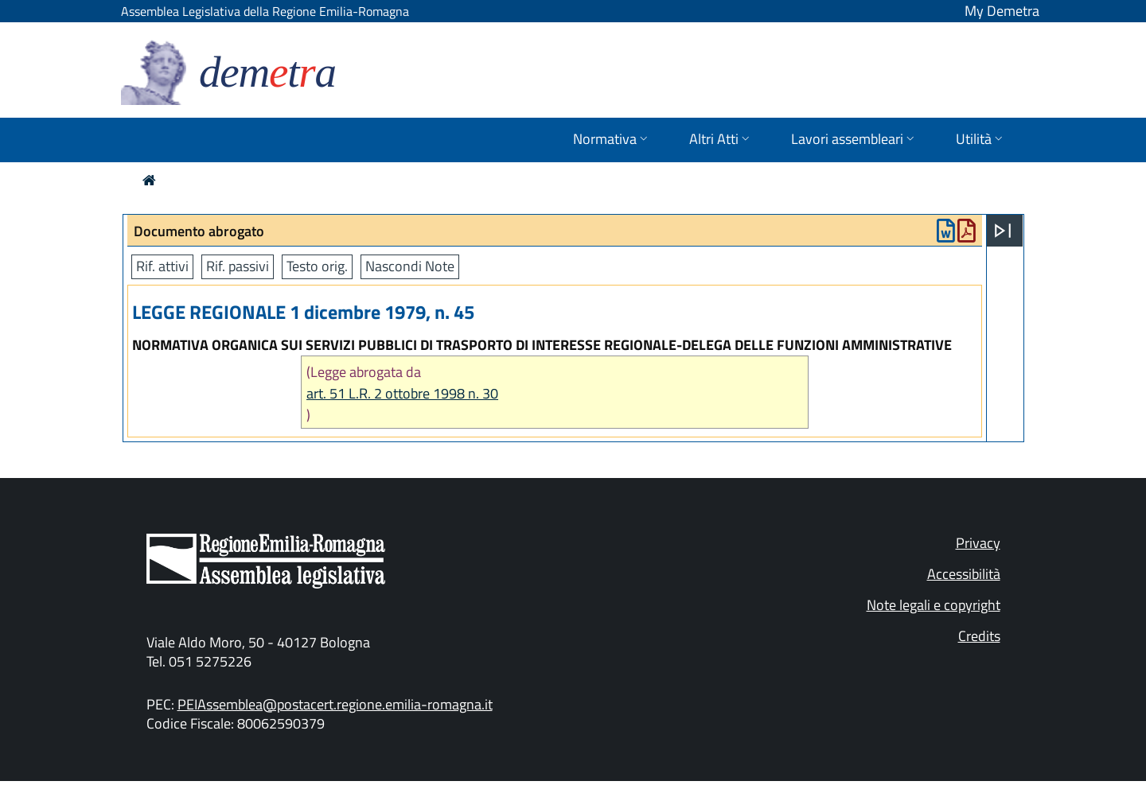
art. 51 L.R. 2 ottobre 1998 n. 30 (402, 393)
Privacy (978, 543)
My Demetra (1002, 10)
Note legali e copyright (933, 605)
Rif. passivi (237, 266)
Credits (979, 636)
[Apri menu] (1003, 231)
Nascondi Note (409, 266)
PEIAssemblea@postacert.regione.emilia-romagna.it (335, 704)
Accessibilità (963, 574)
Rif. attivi (162, 266)
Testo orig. (317, 266)
